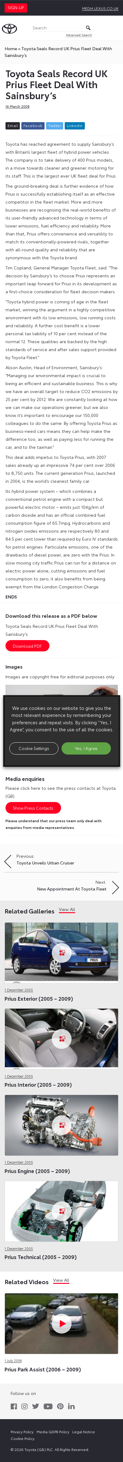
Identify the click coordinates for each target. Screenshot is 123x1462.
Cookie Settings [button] (34, 748)
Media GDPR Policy (53, 1431)
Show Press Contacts (33, 808)
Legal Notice (83, 1431)
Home (11, 48)
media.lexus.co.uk (100, 8)
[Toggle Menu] (115, 28)
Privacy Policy (22, 1431)
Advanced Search (79, 34)
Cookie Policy (22, 1438)
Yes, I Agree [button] (86, 748)
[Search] (61, 28)
